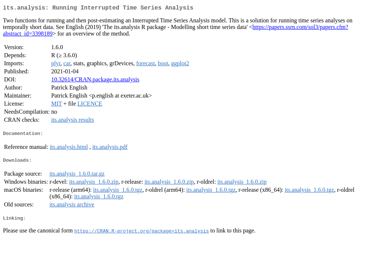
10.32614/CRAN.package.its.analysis (95, 81)
